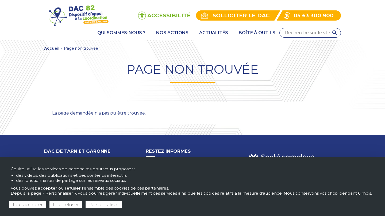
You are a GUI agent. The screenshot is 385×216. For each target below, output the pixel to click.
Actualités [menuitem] (213, 32)
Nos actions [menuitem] (172, 32)
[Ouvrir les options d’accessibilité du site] (164, 15)
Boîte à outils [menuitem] (257, 32)
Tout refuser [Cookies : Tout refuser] (65, 204)
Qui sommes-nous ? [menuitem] (121, 32)
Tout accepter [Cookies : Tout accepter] (27, 204)
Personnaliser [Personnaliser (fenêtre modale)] (103, 204)
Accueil (51, 48)
